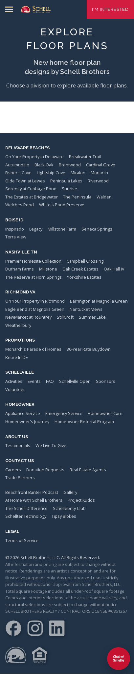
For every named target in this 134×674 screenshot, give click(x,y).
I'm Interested (110, 9)
